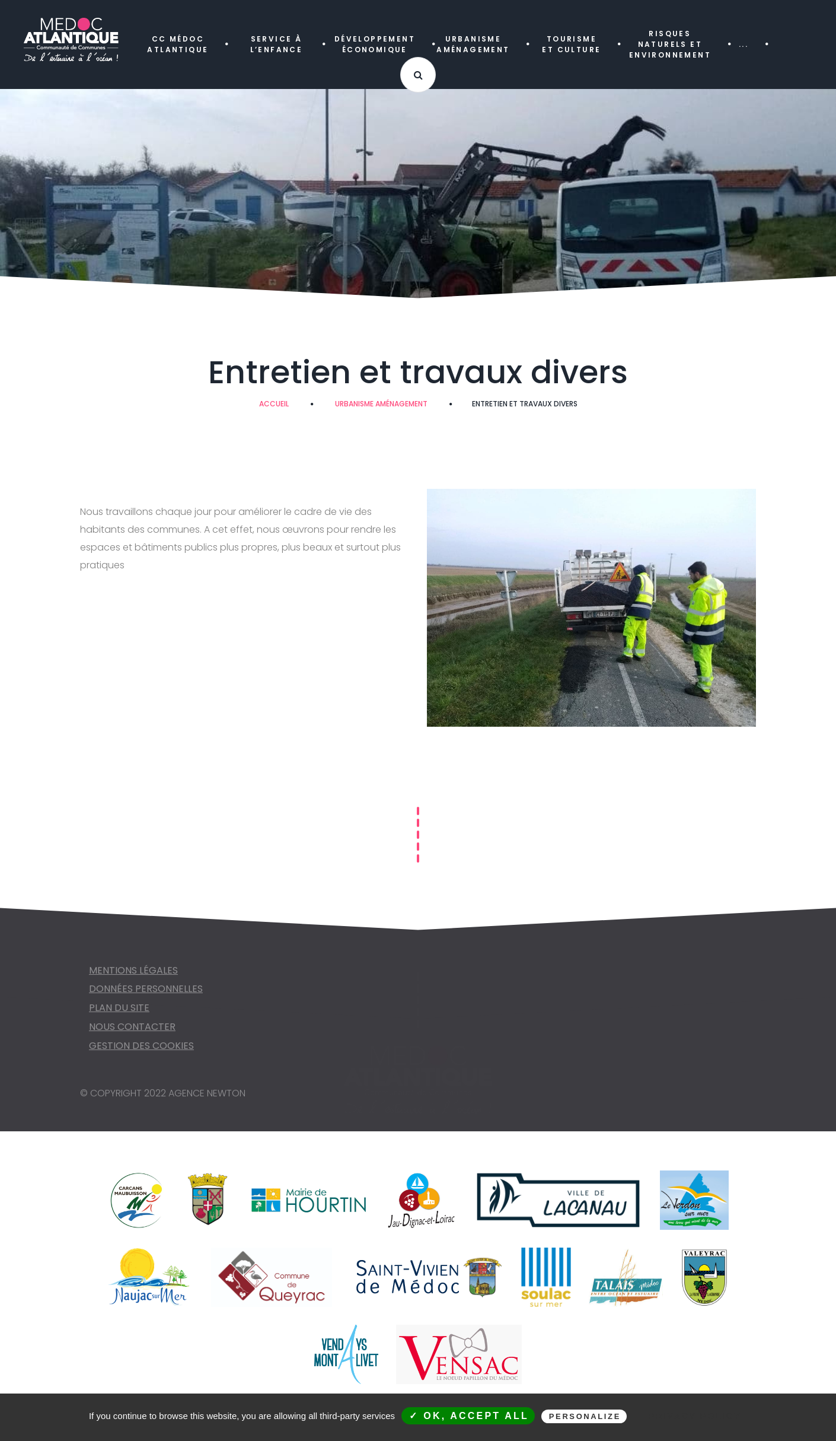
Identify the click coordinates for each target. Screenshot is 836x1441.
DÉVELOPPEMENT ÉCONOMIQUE (374, 44)
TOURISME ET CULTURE (571, 44)
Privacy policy (695, 1416)
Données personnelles (146, 993)
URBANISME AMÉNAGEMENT (472, 44)
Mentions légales (133, 975)
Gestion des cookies (141, 1050)
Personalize (585, 1416)
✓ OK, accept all (469, 1416)
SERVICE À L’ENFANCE (276, 44)
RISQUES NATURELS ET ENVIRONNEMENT (670, 44)
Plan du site (119, 1012)
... (743, 44)
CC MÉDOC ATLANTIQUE (177, 44)
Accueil (274, 404)
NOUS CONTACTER (132, 1031)
